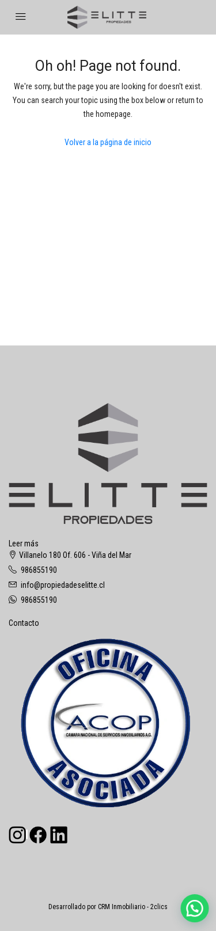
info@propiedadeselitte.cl (63, 585)
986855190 (39, 570)
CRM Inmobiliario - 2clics (133, 907)
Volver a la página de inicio (108, 142)
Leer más (24, 543)
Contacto (24, 623)
